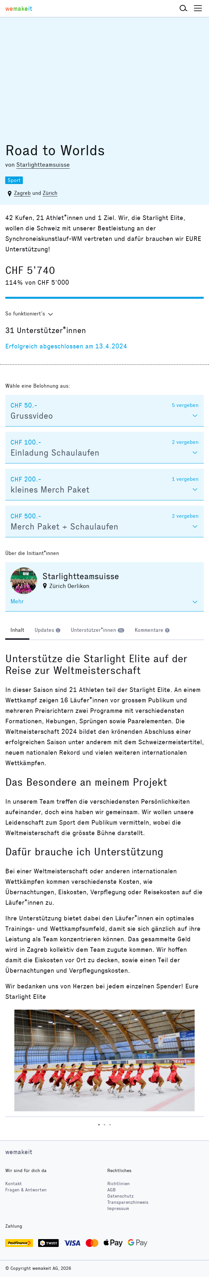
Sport (14, 180)
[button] (183, 8)
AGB (111, 1190)
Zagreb (22, 193)
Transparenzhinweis (127, 1202)
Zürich (50, 193)
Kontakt (13, 1183)
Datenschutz (120, 1196)
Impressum (118, 1208)
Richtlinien (118, 1183)
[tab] (17, 631)
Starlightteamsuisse (43, 164)
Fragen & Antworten (26, 1190)
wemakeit (18, 1152)
